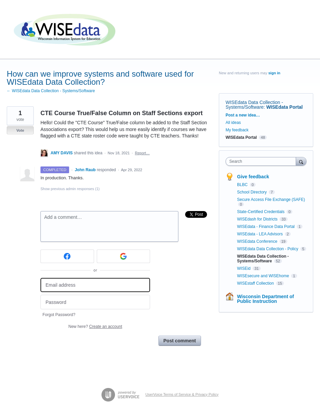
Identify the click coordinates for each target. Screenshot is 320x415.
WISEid (244, 268)
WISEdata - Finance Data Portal (266, 226)
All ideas (233, 122)
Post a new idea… (243, 115)
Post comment (180, 340)
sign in (274, 73)
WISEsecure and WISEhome (263, 276)
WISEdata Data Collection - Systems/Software (254, 105)
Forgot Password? (58, 314)
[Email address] (95, 285)
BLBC (243, 184)
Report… (142, 153)
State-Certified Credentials (261, 211)
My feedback (237, 130)
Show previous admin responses (69, 189)
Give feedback (253, 176)
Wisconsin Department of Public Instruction (265, 299)
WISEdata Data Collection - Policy (268, 249)
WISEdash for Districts (258, 219)
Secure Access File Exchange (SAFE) (271, 199)
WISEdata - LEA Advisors (260, 234)
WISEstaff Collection (256, 283)
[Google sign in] (123, 256)
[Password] (95, 302)
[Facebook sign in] (67, 256)
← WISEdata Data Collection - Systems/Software (51, 90)
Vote (20, 130)
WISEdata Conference (258, 241)
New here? (95, 326)
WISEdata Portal (284, 107)
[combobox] (262, 161)
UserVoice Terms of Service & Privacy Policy (182, 394)
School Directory (252, 192)
